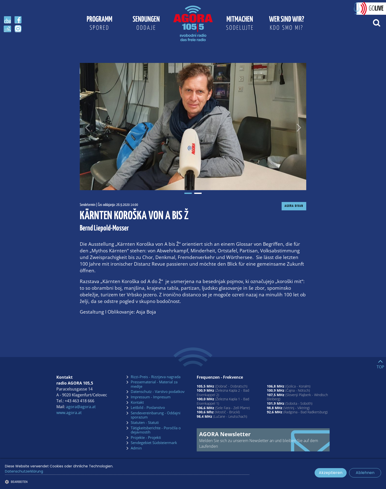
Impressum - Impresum (151, 397)
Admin (136, 448)
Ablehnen (365, 472)
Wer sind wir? (286, 24)
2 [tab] (198, 193)
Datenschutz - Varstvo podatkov (158, 391)
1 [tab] (188, 193)
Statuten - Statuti (145, 422)
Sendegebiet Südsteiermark (154, 443)
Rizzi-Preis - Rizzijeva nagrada (155, 377)
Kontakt (137, 402)
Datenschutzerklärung (24, 471)
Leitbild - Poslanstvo (148, 407)
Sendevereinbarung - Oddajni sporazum (155, 415)
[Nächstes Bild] (298, 126)
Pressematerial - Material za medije (154, 384)
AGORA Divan (294, 206)
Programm (99, 24)
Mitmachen (239, 24)
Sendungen (146, 24)
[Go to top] (380, 363)
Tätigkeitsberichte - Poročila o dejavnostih (156, 430)
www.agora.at (69, 412)
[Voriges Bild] (87, 126)
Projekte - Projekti (146, 437)
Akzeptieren (330, 472)
